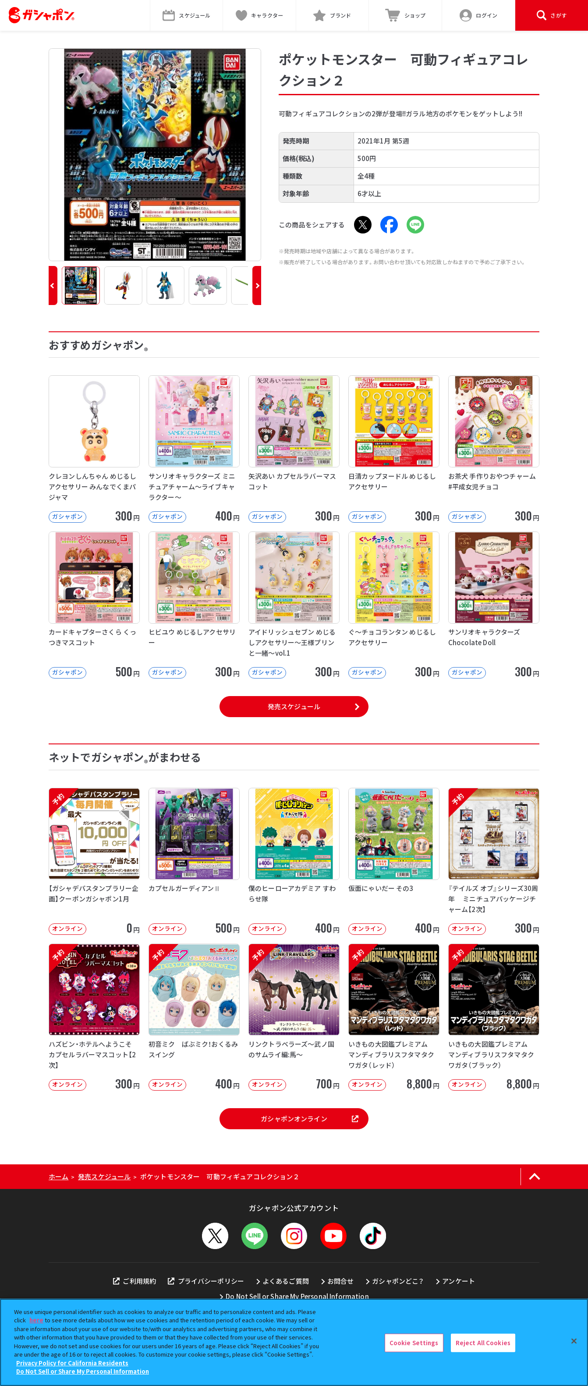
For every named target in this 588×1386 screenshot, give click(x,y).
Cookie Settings (414, 1343)
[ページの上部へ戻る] (534, 1177)
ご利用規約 (134, 1280)
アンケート (458, 1280)
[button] (53, 285)
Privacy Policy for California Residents (72, 1363)
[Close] (574, 1341)
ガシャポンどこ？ (398, 1280)
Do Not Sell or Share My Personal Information (297, 1296)
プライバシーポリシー (206, 1280)
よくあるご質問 (285, 1280)
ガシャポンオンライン (309, 1118)
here (36, 1320)
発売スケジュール (294, 706)
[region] (294, 1342)
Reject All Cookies (483, 1343)
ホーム (58, 1176)
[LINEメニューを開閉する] (254, 1236)
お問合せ (340, 1280)
